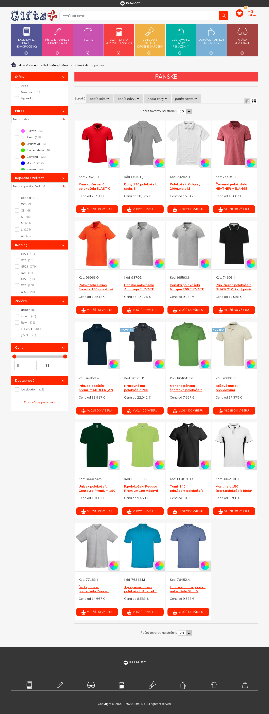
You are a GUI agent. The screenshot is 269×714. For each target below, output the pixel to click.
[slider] (14, 356)
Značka (21, 301)
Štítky (19, 77)
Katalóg (21, 245)
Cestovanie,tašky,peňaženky (181, 40)
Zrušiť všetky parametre (40, 402)
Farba (19, 111)
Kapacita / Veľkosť (29, 178)
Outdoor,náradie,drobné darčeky (150, 40)
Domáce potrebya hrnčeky (211, 39)
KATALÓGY (134, 662)
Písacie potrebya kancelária (57, 39)
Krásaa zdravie (242, 39)
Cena (19, 347)
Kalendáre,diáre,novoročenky (26, 40)
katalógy (130, 3)
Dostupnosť (24, 380)
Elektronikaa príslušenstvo (119, 39)
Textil (88, 37)
